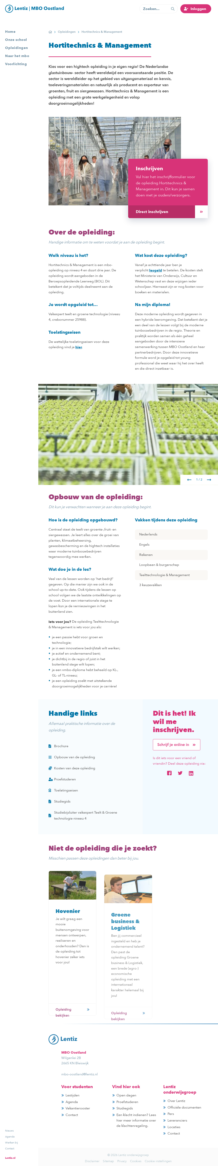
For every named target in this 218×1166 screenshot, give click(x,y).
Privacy (122, 1161)
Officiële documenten (184, 1107)
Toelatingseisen (63, 790)
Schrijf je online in (176, 744)
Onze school (16, 40)
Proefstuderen (62, 779)
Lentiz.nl (10, 1157)
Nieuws (9, 1130)
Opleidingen (16, 48)
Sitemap (108, 1161)
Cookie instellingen (158, 1161)
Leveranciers (177, 1120)
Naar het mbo (17, 56)
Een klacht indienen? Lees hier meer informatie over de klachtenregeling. (136, 1120)
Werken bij (11, 1142)
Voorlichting (16, 64)
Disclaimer (92, 1161)
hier (78, 347)
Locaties (174, 1127)
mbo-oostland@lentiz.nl (79, 1074)
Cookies (135, 1161)
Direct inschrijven (172, 211)
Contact (9, 1148)
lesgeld (155, 270)
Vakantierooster (78, 1108)
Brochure (58, 746)
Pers (171, 1114)
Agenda (9, 1136)
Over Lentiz (176, 1101)
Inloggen (198, 9)
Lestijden (72, 1095)
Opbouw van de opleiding (72, 757)
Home (10, 32)
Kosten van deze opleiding (72, 768)
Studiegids (59, 801)
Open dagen (126, 1095)
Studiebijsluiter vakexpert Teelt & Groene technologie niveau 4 (83, 815)
